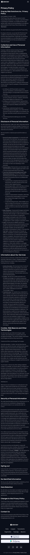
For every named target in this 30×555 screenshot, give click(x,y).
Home (7, 529)
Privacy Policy (16, 552)
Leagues (13, 529)
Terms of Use (23, 552)
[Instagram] (12, 547)
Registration (8, 532)
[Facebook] (8, 547)
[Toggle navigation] (28, 2)
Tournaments (21, 529)
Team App (16, 532)
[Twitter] (17, 547)
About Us (23, 532)
